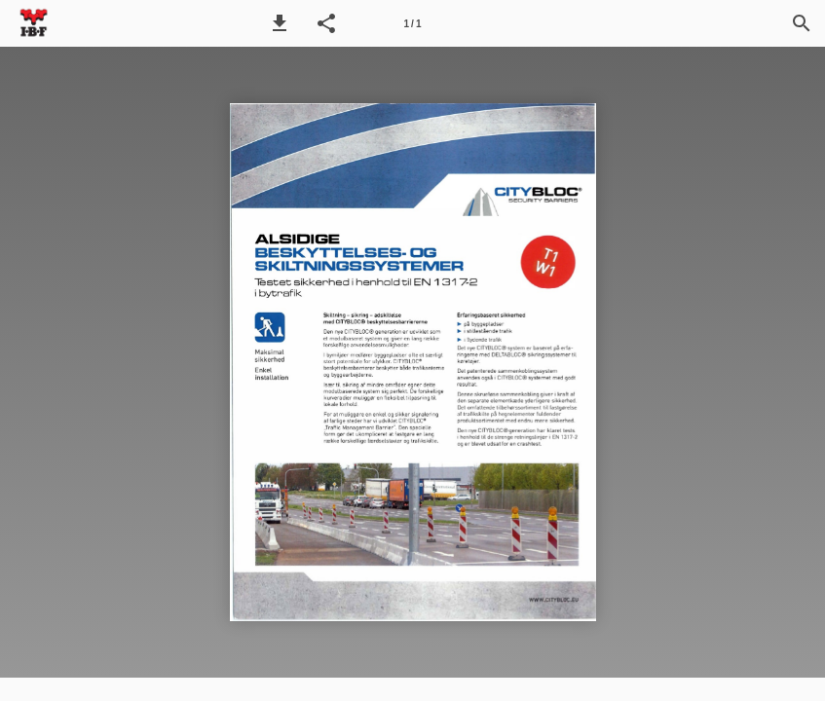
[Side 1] (413, 23)
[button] (279, 23)
